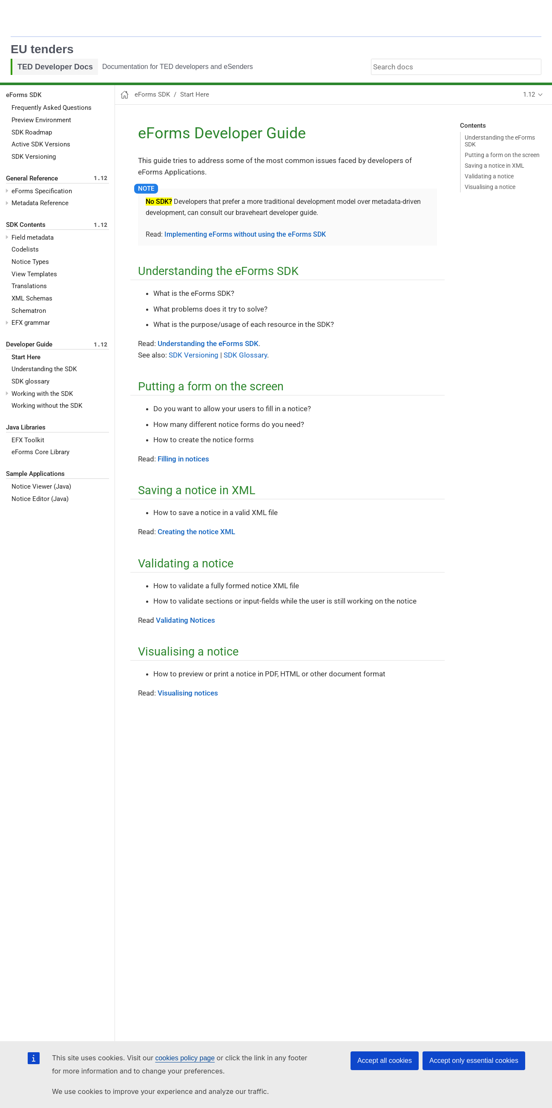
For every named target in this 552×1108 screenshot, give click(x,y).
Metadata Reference (40, 203)
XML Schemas (32, 298)
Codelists (25, 249)
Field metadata (33, 237)
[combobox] (456, 67)
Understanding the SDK (44, 369)
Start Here (26, 357)
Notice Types (30, 262)
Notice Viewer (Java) (41, 486)
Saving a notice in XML (494, 165)
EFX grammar (31, 322)
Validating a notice (489, 176)
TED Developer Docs (55, 67)
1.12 (529, 94)
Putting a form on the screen (502, 155)
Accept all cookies (384, 1060)
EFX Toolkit (28, 440)
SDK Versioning (34, 156)
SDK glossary (30, 381)
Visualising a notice (490, 187)
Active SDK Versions (41, 144)
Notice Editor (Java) (40, 499)
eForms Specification (42, 191)
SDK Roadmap (32, 132)
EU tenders (42, 49)
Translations (29, 286)
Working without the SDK (47, 405)
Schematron (29, 311)
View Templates (34, 274)
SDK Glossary (245, 355)
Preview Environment (41, 120)
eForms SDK (23, 95)
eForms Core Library (40, 452)
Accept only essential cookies (473, 1060)
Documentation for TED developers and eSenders (177, 66)
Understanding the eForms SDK (500, 141)
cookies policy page (185, 1058)
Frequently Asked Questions (52, 108)
